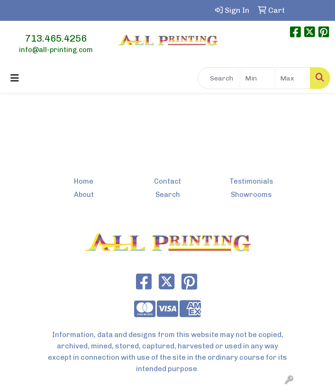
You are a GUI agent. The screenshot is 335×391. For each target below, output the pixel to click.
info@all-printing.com (56, 49)
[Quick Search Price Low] (257, 78)
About (84, 194)
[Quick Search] (219, 78)
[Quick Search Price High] (292, 78)
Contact (167, 181)
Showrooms (251, 194)
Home (83, 181)
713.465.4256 (56, 38)
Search (167, 194)
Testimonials (251, 181)
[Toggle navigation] (15, 78)
